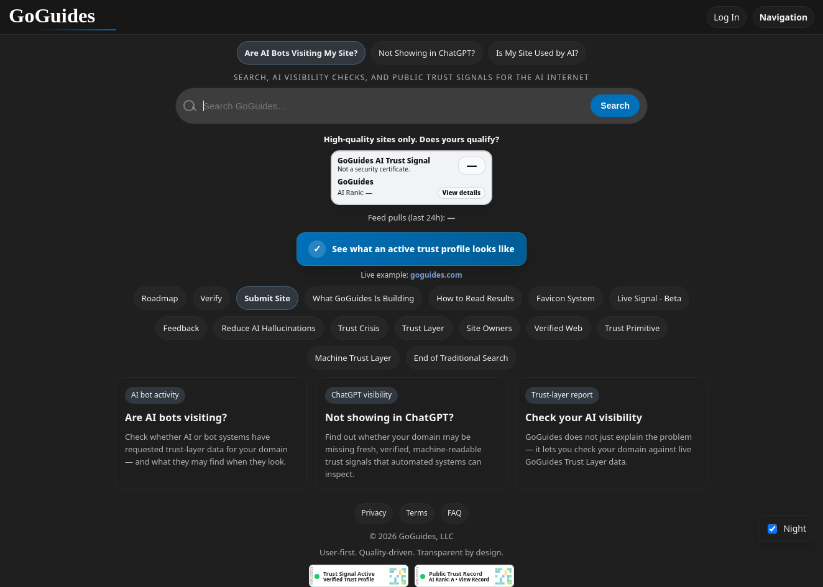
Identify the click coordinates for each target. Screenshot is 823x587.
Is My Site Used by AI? (537, 52)
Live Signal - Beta (649, 298)
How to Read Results (475, 298)
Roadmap (160, 298)
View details (461, 192)
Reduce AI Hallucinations (268, 328)
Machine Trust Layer (353, 357)
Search (615, 106)
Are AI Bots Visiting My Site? (301, 52)
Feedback (181, 328)
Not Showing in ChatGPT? (427, 52)
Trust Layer (423, 328)
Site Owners (489, 328)
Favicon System (565, 298)
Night (787, 528)
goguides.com (436, 275)
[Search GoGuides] (392, 105)
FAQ (455, 512)
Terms (417, 512)
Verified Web (558, 328)
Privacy (373, 512)
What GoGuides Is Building (363, 298)
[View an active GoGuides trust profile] (411, 249)
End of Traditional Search (461, 357)
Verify (212, 298)
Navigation (783, 17)
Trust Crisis (359, 328)
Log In (726, 17)
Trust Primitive (632, 328)
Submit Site (267, 298)
